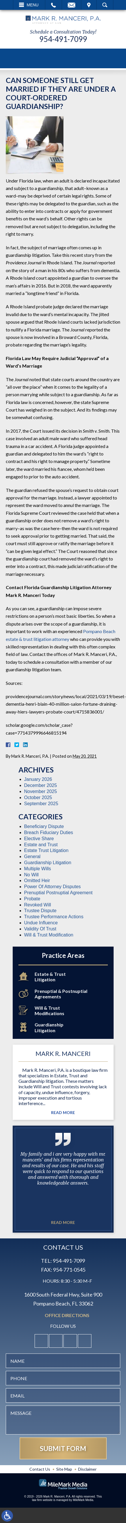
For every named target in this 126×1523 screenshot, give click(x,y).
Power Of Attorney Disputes (52, 886)
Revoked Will (37, 904)
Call (53, 5)
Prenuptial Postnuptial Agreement (58, 892)
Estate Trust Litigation (46, 850)
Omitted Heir (37, 880)
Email (71, 5)
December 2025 (40, 785)
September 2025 (41, 803)
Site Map (64, 1469)
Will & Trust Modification (49, 934)
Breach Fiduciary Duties (48, 832)
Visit (88, 5)
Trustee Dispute (40, 910)
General (32, 856)
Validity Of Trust (40, 928)
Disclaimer (87, 1469)
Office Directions (67, 1315)
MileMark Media (83, 1500)
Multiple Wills (37, 868)
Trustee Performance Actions (54, 916)
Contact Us (39, 1469)
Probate (32, 898)
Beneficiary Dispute (44, 826)
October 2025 (38, 797)
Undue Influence (41, 922)
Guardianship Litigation (48, 862)
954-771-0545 (69, 1269)
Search (105, 5)
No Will (31, 874)
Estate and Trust (41, 844)
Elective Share (39, 838)
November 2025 (40, 791)
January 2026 (38, 779)
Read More (63, 1113)
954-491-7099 (63, 39)
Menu (33, 5)
